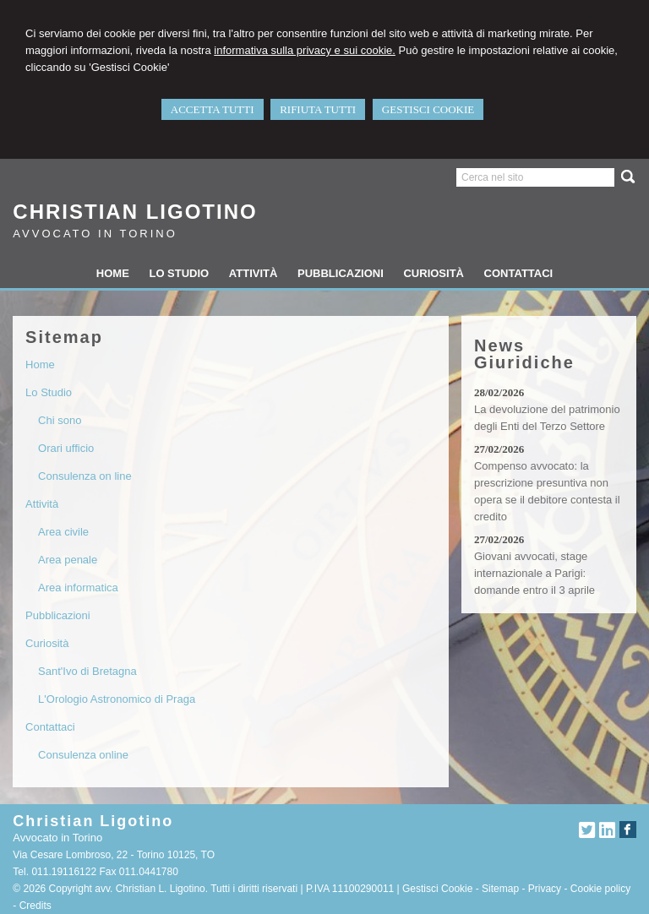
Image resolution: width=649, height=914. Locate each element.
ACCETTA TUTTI (212, 109)
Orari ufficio (66, 448)
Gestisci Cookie (437, 889)
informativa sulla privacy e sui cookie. (304, 50)
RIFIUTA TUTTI (318, 109)
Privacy (544, 889)
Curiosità (46, 643)
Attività (41, 504)
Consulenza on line (85, 476)
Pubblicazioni (57, 615)
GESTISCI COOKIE (428, 109)
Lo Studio (48, 392)
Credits (35, 905)
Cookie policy (600, 889)
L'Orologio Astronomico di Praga (116, 699)
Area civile (63, 531)
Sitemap (500, 889)
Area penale (67, 559)
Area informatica (78, 587)
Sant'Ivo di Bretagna (87, 671)
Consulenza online (83, 754)
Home (40, 364)
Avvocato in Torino (95, 233)
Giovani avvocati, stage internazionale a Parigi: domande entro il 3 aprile (534, 573)
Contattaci (50, 727)
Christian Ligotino (135, 211)
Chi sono (59, 420)
